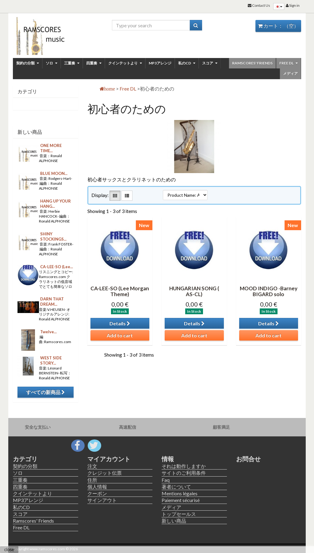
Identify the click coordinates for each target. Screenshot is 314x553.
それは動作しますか (184, 466)
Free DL (288, 63)
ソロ (51, 63)
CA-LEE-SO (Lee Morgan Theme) (119, 291)
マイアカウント (108, 458)
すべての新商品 (45, 392)
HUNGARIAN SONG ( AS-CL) (194, 291)
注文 (92, 466)
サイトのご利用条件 (184, 473)
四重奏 (93, 63)
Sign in (293, 5)
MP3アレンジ (160, 63)
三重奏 (71, 63)
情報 (168, 458)
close (9, 549)
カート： (278, 26)
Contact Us (259, 5)
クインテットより (125, 63)
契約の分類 (27, 63)
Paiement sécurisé (181, 500)
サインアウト (102, 500)
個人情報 (97, 486)
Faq (166, 480)
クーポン (97, 493)
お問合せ (248, 458)
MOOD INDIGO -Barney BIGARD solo (268, 291)
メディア (290, 73)
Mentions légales (179, 493)
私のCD (186, 63)
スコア (209, 63)
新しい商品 (29, 132)
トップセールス (179, 514)
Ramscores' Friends (252, 63)
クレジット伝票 (104, 473)
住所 (92, 480)
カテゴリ (25, 458)
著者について (176, 486)
